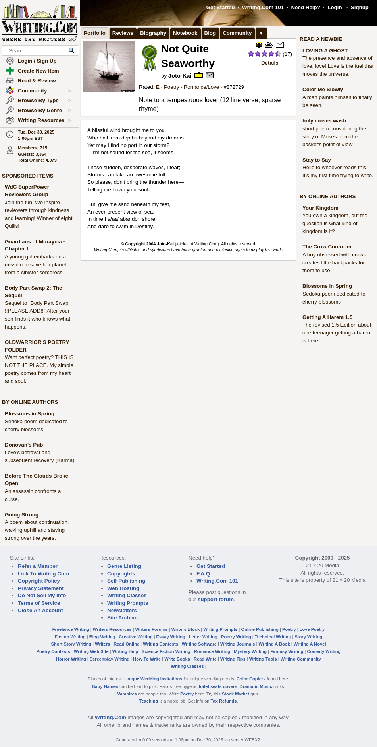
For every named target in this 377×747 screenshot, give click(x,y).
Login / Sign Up (37, 61)
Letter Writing (203, 636)
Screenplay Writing (109, 659)
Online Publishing (260, 629)
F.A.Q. (204, 574)
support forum (216, 599)
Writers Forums (151, 629)
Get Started (220, 7)
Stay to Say (316, 160)
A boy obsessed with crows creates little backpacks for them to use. (334, 262)
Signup (360, 7)
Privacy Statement (41, 588)
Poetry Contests (53, 651)
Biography (153, 33)
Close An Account (40, 610)
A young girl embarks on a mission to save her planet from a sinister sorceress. (35, 264)
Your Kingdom (320, 208)
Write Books (177, 659)
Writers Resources (112, 629)
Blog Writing (102, 636)
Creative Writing (136, 636)
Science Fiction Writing (166, 651)
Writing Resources (44, 120)
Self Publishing (126, 581)
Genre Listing (124, 566)
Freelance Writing (70, 629)
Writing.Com (110, 717)
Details (270, 63)
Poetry (171, 87)
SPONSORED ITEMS (28, 176)
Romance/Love (201, 87)
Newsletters (122, 610)
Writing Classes (127, 595)
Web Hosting (123, 588)
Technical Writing (273, 636)
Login (334, 7)
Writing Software (199, 644)
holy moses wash (324, 121)
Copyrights (121, 574)
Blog (210, 33)
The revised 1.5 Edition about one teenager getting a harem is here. (337, 333)
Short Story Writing (71, 644)
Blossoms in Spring (29, 413)
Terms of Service (39, 603)
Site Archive (122, 618)
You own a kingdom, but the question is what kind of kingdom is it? (334, 223)
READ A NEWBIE (321, 39)
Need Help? (305, 7)
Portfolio (95, 33)
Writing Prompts (127, 603)
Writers (102, 644)
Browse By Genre (44, 111)
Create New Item (38, 71)
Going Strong (21, 515)
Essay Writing (170, 636)
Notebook (185, 33)
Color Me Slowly (322, 89)
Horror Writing (71, 659)
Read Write (205, 659)
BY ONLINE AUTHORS (30, 402)
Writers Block (185, 629)
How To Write (147, 659)
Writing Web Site (91, 651)
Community (44, 91)
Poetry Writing (236, 636)
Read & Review (37, 81)
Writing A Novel (310, 644)
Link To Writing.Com (43, 574)
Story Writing (308, 636)
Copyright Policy (39, 581)
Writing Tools (263, 659)
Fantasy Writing (286, 651)
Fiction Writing (70, 636)
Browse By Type (44, 101)
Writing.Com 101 (263, 7)
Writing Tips (233, 659)
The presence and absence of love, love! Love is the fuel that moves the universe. (337, 66)
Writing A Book (274, 644)
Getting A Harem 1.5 (327, 317)
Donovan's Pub (24, 445)
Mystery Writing (250, 651)
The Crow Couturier (327, 247)
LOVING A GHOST (325, 50)
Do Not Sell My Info (42, 595)
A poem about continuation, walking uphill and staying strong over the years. (37, 530)
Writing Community (301, 659)
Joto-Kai (180, 76)
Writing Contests (160, 644)
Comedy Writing (323, 651)
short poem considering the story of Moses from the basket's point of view (334, 136)
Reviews (122, 33)
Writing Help (125, 651)
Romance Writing (212, 651)
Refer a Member (38, 566)
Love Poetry (312, 629)
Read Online (126, 644)
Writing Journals (237, 644)
